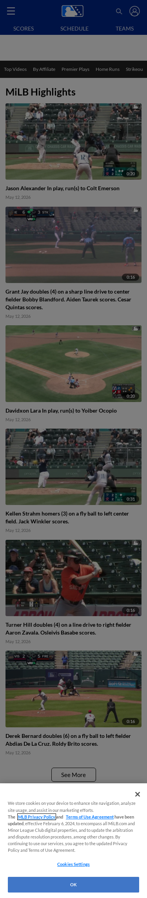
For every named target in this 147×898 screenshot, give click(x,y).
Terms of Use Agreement (90, 816)
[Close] (137, 794)
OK (73, 884)
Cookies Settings (73, 864)
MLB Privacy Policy (36, 816)
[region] (73, 840)
